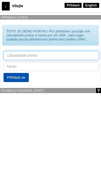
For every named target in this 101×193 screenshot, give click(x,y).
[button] (6, 6)
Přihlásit (73, 5)
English (91, 5)
